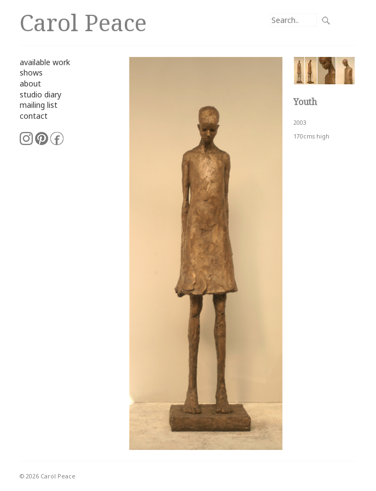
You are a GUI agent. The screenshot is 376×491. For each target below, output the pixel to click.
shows (31, 72)
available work (45, 62)
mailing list (38, 105)
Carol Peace (83, 22)
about (30, 83)
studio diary (40, 94)
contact (34, 116)
